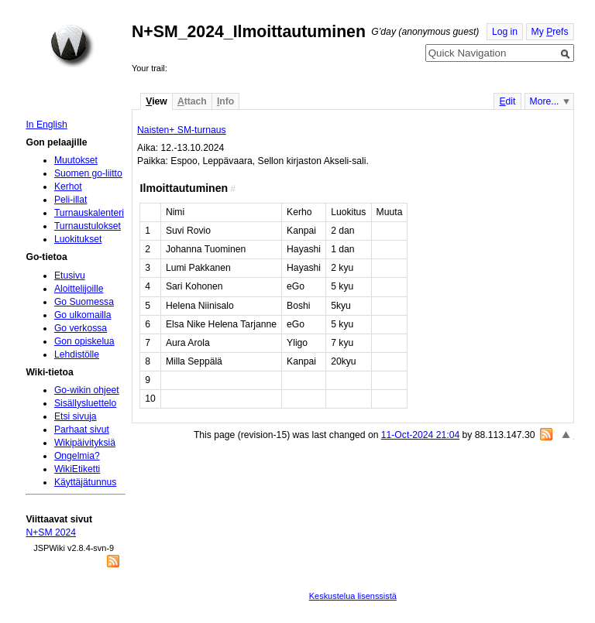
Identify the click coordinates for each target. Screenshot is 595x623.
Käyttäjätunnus (85, 482)
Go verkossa (80, 328)
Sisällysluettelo (85, 403)
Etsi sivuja (75, 416)
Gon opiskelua (84, 341)
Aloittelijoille (79, 288)
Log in (505, 31)
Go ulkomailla (83, 315)
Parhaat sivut (81, 429)
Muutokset (76, 160)
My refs (550, 31)
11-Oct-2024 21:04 (420, 435)
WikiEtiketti (77, 469)
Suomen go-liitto (88, 173)
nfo (225, 101)
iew (156, 101)
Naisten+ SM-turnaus (181, 130)
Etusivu (69, 275)
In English (46, 124)
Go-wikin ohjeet (86, 390)
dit (507, 101)
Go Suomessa (84, 301)
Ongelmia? (77, 455)
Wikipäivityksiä (84, 442)
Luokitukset (78, 239)
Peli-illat (71, 199)
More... (544, 101)
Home (72, 45)
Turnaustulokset (87, 226)
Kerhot (68, 186)
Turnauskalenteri (89, 212)
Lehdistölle (76, 354)
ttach (192, 101)
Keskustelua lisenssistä (353, 596)
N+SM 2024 (51, 532)
